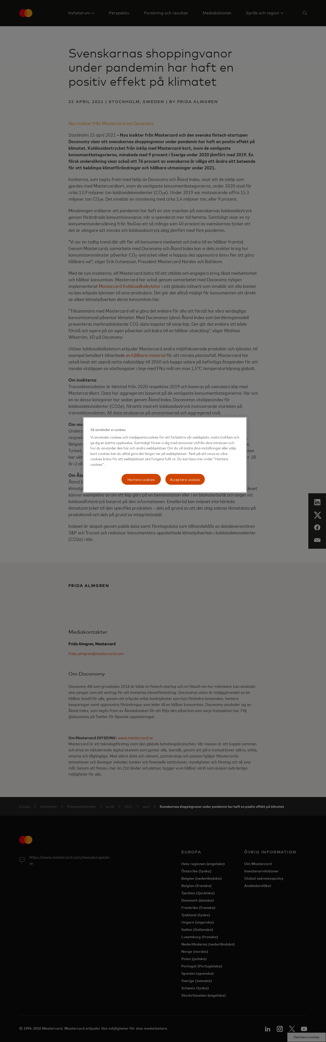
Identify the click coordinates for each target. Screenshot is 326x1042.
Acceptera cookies (185, 479)
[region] (165, 455)
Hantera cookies (141, 479)
